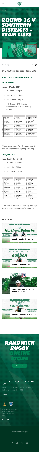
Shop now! (19, 366)
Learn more (5, 419)
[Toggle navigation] (3, 3)
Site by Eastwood (19, 435)
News (6, 11)
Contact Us (5, 394)
